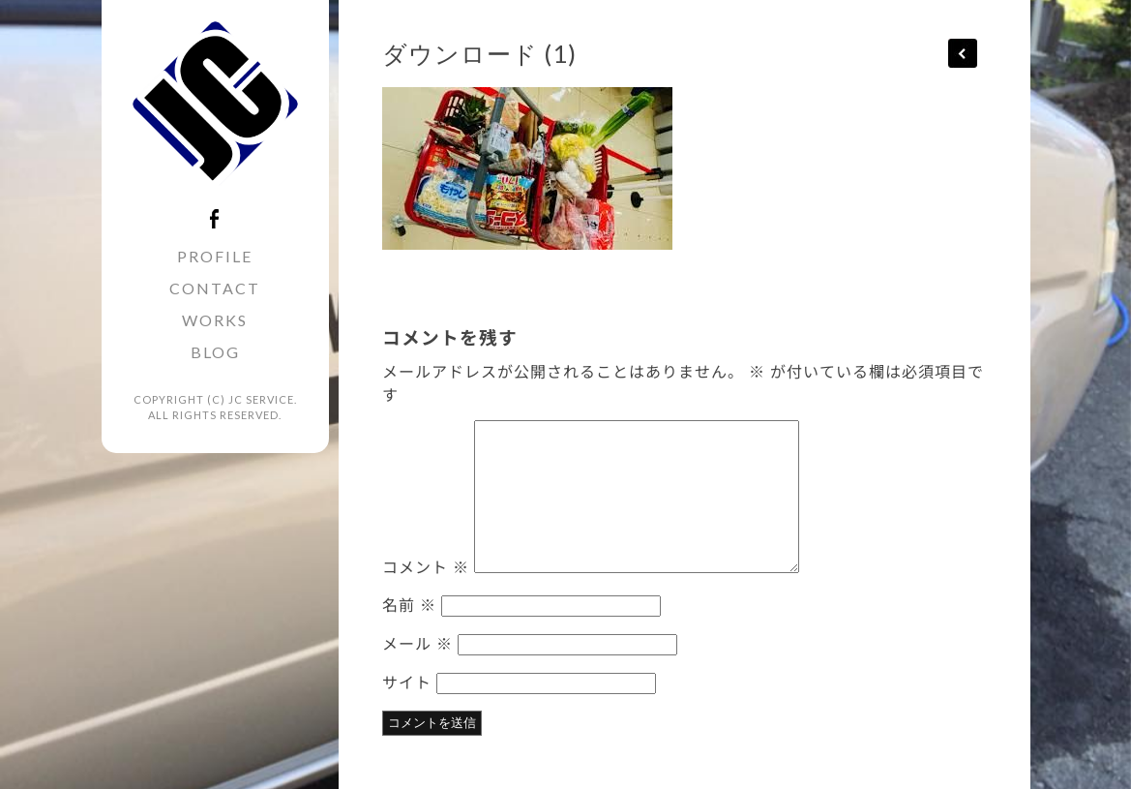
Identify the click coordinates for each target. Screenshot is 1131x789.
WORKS (215, 320)
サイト (407, 681)
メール (417, 642)
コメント (425, 566)
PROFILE (215, 256)
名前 (409, 604)
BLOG (215, 352)
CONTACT (214, 288)
